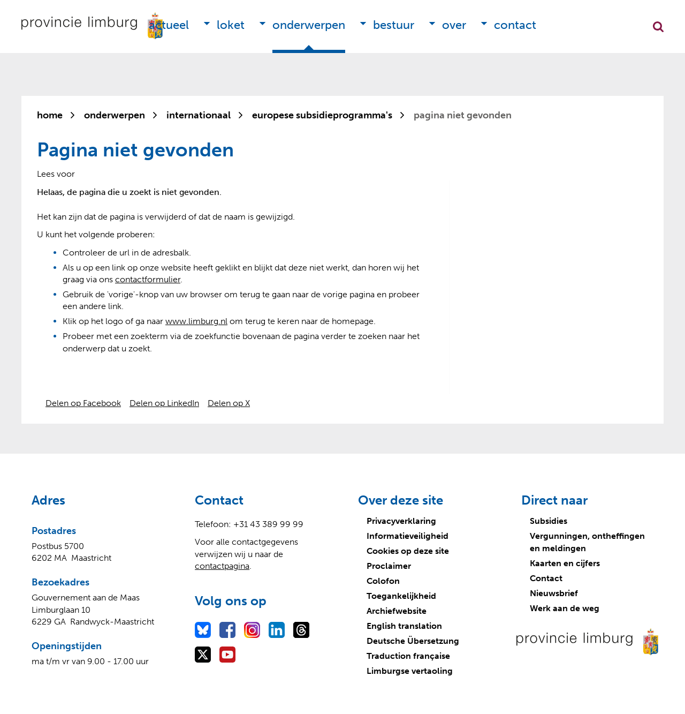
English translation (404, 626)
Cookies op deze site (408, 551)
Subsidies (548, 521)
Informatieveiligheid (407, 536)
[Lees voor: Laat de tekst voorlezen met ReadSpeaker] (56, 174)
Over (454, 25)
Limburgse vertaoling (410, 671)
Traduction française (408, 656)
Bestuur (393, 25)
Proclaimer (389, 566)
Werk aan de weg (564, 608)
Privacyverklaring (401, 521)
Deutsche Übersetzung (413, 641)
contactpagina (222, 566)
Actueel (169, 25)
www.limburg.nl (196, 321)
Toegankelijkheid (401, 596)
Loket (231, 25)
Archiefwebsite (397, 611)
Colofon (383, 581)
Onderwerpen (308, 25)
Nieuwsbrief (554, 593)
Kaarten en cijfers (565, 563)
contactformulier (147, 279)
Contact (515, 25)
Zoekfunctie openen (658, 26)
